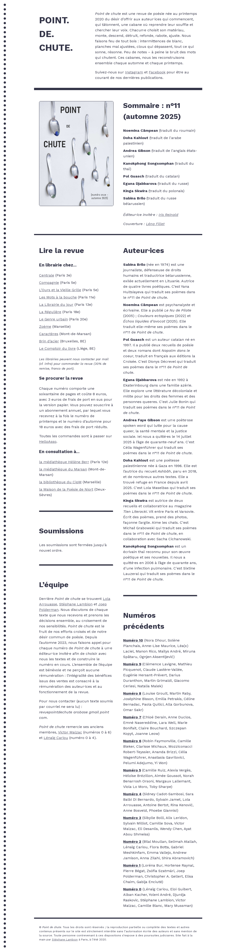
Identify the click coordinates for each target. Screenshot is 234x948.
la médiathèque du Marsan (63, 469)
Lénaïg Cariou (56, 738)
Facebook (157, 72)
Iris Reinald (168, 214)
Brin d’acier (49, 341)
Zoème (45, 326)
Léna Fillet (155, 224)
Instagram (134, 72)
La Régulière (50, 312)
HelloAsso (47, 441)
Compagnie (49, 282)
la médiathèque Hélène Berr (64, 462)
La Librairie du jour (56, 304)
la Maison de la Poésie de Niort (66, 489)
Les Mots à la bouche (58, 297)
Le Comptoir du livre (57, 348)
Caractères (48, 334)
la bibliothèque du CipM (60, 482)
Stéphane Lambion (76, 604)
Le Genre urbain (53, 319)
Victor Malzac (70, 732)
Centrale (46, 275)
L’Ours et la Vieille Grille (60, 290)
